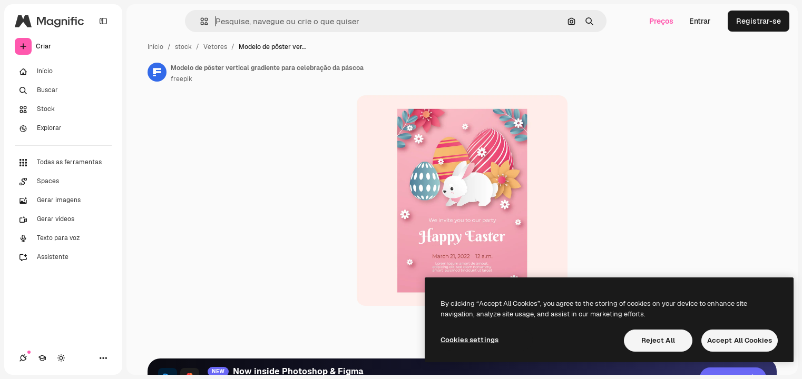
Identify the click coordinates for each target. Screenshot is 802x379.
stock (183, 47)
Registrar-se (758, 21)
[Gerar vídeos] (63, 219)
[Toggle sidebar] (103, 21)
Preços (661, 21)
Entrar (700, 21)
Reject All (658, 340)
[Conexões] (23, 358)
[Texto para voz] (63, 238)
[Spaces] (63, 181)
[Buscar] (63, 90)
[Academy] (42, 358)
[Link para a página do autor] (157, 72)
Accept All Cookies (739, 340)
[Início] (63, 71)
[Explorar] (63, 128)
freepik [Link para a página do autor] (181, 79)
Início (155, 47)
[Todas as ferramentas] (63, 162)
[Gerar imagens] (63, 200)
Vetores (215, 47)
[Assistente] (63, 257)
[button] (199, 21)
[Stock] (63, 109)
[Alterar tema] (61, 358)
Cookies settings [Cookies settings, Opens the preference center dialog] (469, 339)
